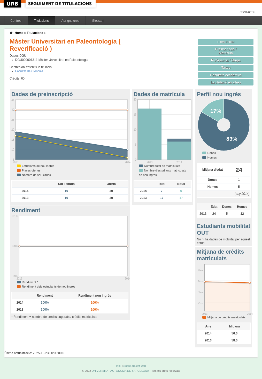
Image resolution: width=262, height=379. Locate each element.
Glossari (97, 21)
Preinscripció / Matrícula (226, 51)
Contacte (247, 12)
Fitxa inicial (225, 42)
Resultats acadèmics (226, 75)
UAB (12, 4)
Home (19, 33)
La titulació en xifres (226, 82)
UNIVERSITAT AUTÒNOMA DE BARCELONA (120, 370)
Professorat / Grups (226, 60)
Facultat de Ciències (29, 71)
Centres (16, 21)
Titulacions (41, 21)
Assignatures (70, 21)
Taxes (225, 67)
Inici (118, 365)
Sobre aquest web (134, 365)
